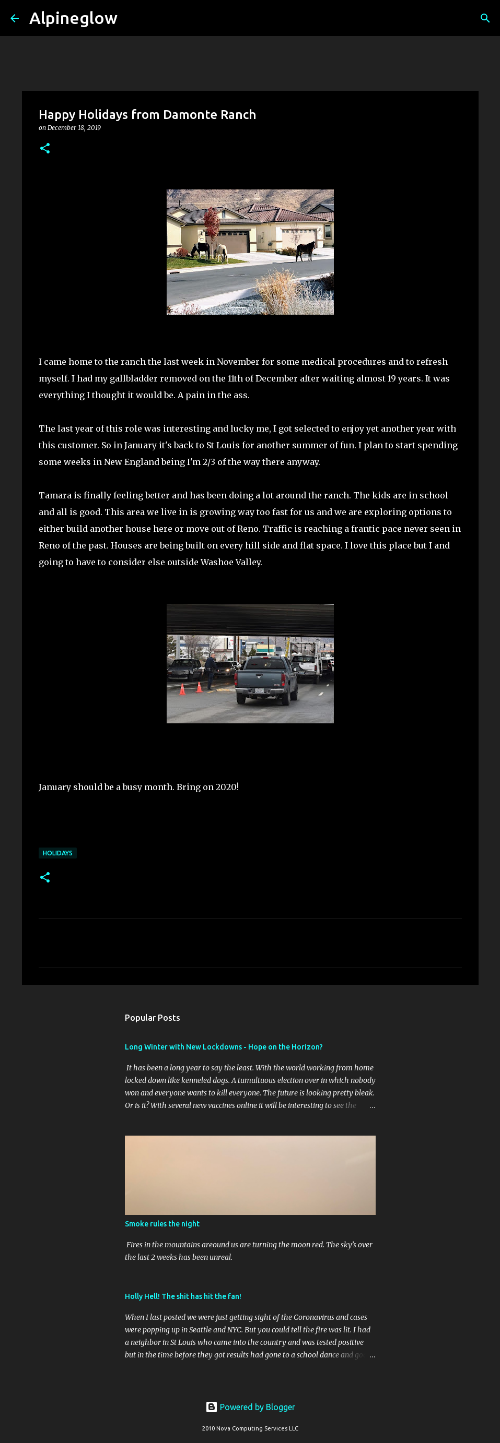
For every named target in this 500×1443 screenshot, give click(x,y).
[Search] (132, 18)
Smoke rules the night (162, 1224)
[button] (45, 149)
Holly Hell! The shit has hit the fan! (183, 1296)
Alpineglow (73, 17)
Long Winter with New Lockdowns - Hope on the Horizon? (224, 1047)
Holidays (58, 853)
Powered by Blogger (250, 1407)
